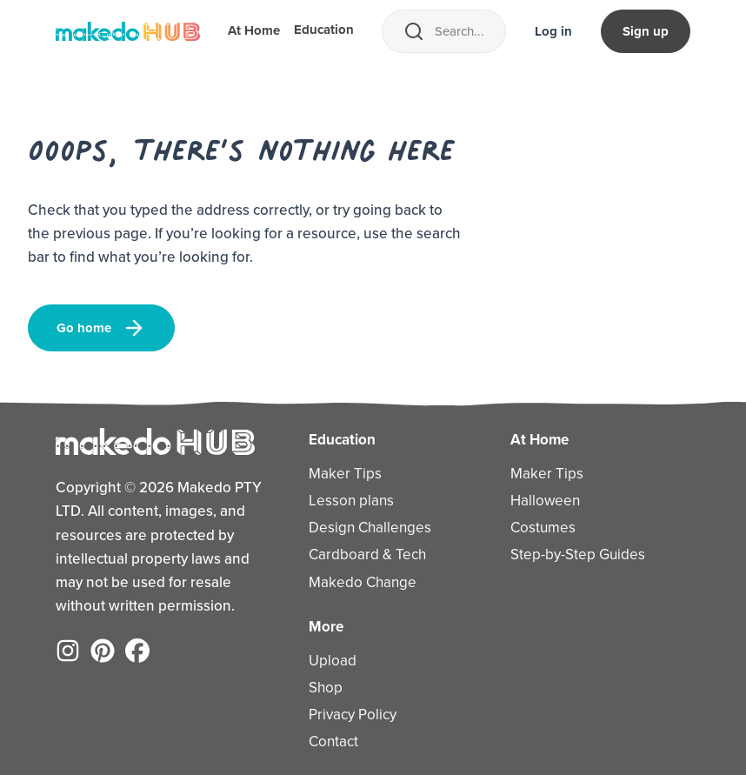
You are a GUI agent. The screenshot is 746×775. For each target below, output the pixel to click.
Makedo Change (362, 582)
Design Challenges (370, 527)
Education (324, 31)
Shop (326, 687)
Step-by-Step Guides (577, 554)
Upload (332, 660)
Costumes (543, 527)
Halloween (545, 500)
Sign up (646, 31)
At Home (254, 32)
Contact (333, 741)
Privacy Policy (352, 714)
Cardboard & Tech (367, 554)
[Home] (128, 31)
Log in (553, 31)
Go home (101, 328)
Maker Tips (345, 473)
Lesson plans (351, 500)
